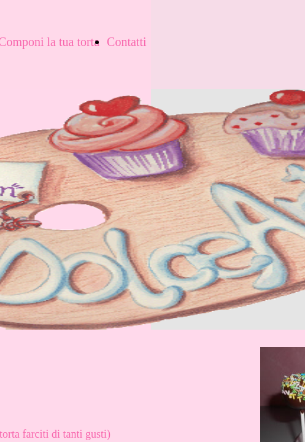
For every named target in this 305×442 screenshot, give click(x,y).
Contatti (126, 41)
